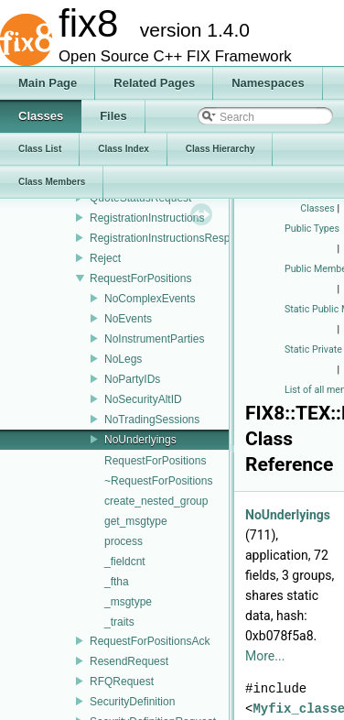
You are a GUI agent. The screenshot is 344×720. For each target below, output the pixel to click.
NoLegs (123, 359)
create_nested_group (156, 501)
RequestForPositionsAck (150, 641)
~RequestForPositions (158, 481)
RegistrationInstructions (147, 218)
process (123, 541)
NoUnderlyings (140, 439)
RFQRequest (122, 681)
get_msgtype (135, 521)
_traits (119, 622)
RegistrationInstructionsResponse (171, 238)
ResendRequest (129, 661)
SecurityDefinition (132, 701)
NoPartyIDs (132, 379)
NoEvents (128, 318)
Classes (317, 208)
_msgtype (128, 601)
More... (265, 656)
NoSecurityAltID (143, 399)
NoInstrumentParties (154, 339)
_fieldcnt (124, 561)
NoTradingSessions (151, 419)
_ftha (116, 581)
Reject (105, 258)
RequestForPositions (140, 278)
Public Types (312, 229)
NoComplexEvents (149, 298)
